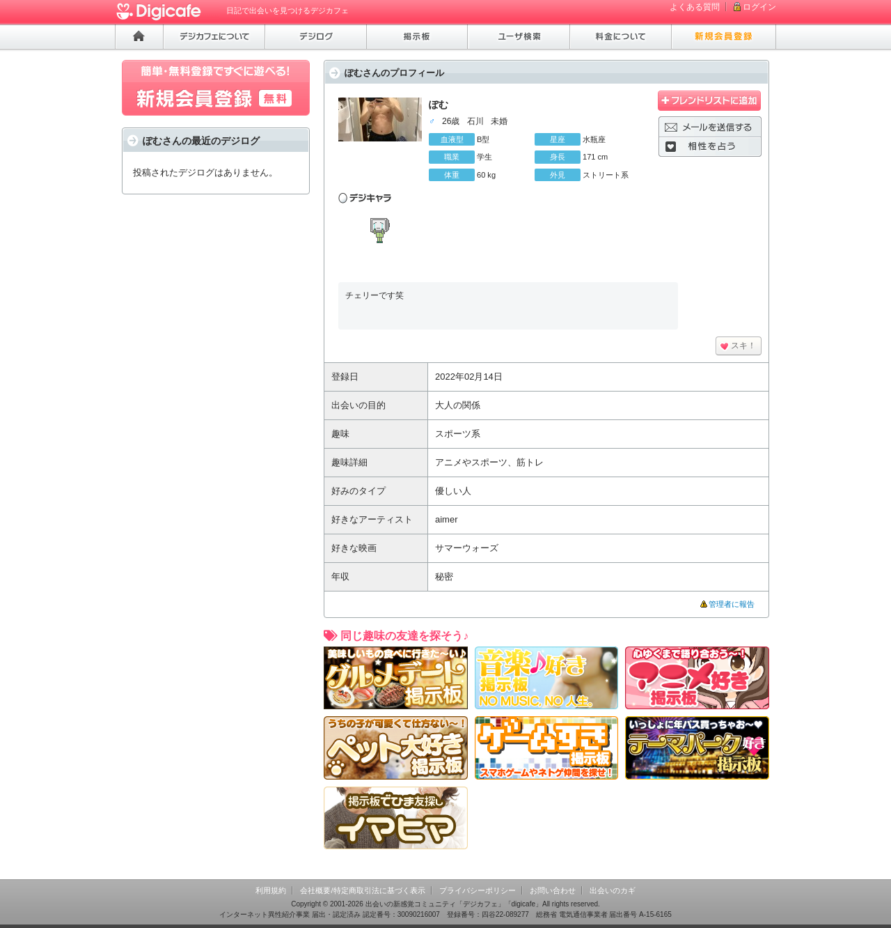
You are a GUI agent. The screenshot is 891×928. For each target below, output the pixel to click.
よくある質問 (695, 7)
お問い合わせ (553, 890)
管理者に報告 (732, 604)
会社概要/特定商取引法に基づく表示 (362, 890)
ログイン (759, 7)
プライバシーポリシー (477, 890)
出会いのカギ (613, 890)
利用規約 (270, 890)
